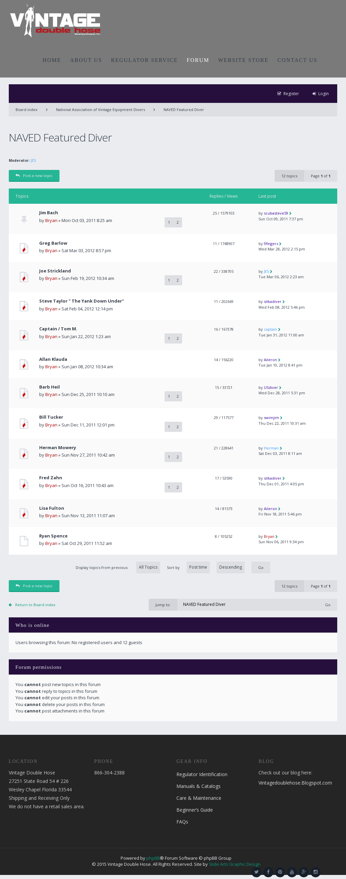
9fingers (271, 243)
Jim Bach (48, 213)
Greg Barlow (53, 243)
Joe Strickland (55, 271)
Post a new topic (34, 175)
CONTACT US (297, 60)
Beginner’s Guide (194, 810)
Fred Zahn (50, 478)
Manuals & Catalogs (198, 786)
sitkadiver (272, 301)
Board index (27, 109)
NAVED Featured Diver (184, 109)
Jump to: (163, 604)
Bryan (51, 220)
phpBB (153, 858)
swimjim (271, 417)
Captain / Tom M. (58, 329)
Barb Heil (49, 387)
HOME (52, 60)
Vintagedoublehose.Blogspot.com (295, 782)
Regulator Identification (201, 774)
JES (33, 160)
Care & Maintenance (198, 798)
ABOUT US (86, 60)
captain (270, 329)
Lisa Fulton (51, 508)
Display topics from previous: (118, 567)
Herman (271, 448)
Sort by (206, 567)
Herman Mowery (57, 447)
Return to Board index (35, 604)
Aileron (270, 359)
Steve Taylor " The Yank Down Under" (81, 301)
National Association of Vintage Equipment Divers (100, 109)
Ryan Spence (53, 536)
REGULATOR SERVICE (144, 60)
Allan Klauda (53, 359)
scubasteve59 (276, 213)
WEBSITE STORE (243, 60)
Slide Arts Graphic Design (235, 864)
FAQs (182, 821)
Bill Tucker (51, 417)
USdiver (271, 387)
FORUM (198, 60)
